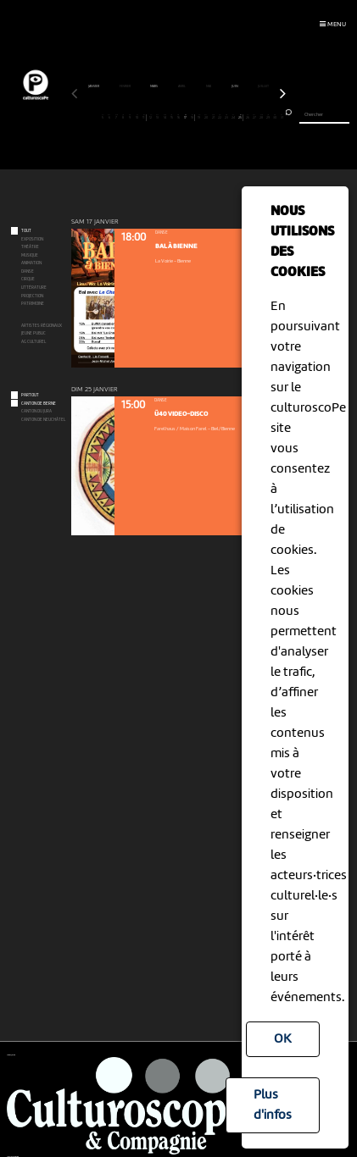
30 (275, 116)
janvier (94, 86)
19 (199, 116)
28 (261, 116)
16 (179, 116)
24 (234, 116)
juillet (264, 86)
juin (235, 86)
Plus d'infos (273, 1105)
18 (192, 116)
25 (240, 116)
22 (219, 116)
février (125, 86)
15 (171, 116)
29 (268, 116)
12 (151, 116)
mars (154, 86)
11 (144, 116)
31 (282, 116)
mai (209, 86)
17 (185, 116)
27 (254, 116)
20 (206, 116)
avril (182, 86)
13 (157, 116)
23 (227, 116)
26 (247, 116)
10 (137, 116)
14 (164, 116)
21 (212, 116)
